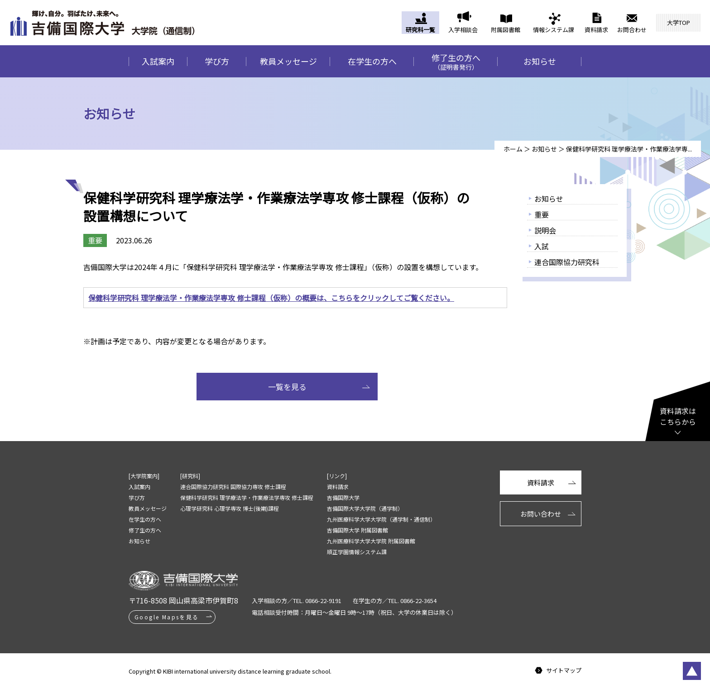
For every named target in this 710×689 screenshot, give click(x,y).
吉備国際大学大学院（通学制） (365, 508)
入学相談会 (463, 29)
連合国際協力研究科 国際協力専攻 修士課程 (233, 486)
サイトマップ (563, 671)
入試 (541, 246)
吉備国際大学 (343, 497)
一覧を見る (287, 386)
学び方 (217, 61)
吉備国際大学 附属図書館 (357, 530)
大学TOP (678, 22)
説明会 (545, 230)
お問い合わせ (540, 513)
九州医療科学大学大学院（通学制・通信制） (381, 519)
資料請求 (596, 29)
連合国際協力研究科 (567, 262)
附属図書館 (505, 29)
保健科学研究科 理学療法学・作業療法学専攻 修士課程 (246, 497)
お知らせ (539, 61)
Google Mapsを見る (166, 617)
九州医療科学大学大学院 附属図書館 (371, 541)
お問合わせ (632, 29)
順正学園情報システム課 (357, 552)
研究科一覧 (420, 29)
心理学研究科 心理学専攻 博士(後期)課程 (229, 508)
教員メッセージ (288, 61)
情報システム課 (553, 29)
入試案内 (158, 61)
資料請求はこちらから (678, 416)
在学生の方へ (372, 61)
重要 (541, 214)
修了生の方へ (456, 61)
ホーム (513, 148)
